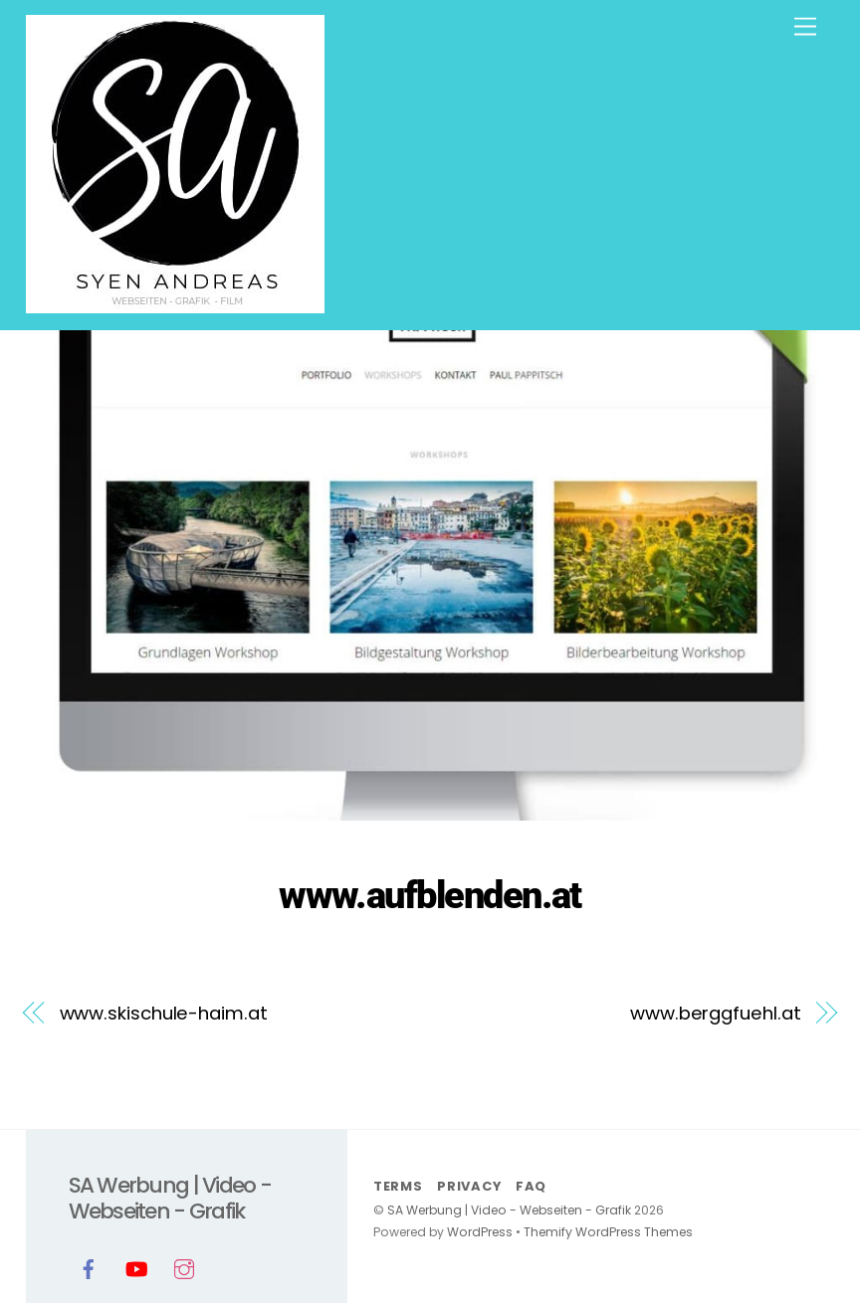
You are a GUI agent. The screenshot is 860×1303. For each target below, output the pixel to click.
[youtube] (136, 1267)
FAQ (531, 1186)
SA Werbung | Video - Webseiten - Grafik (509, 1210)
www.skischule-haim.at (164, 1013)
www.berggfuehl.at (715, 1013)
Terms (398, 1186)
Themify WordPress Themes (608, 1231)
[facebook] (88, 1267)
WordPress (480, 1231)
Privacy (469, 1186)
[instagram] (184, 1267)
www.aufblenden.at (430, 894)
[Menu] (805, 27)
